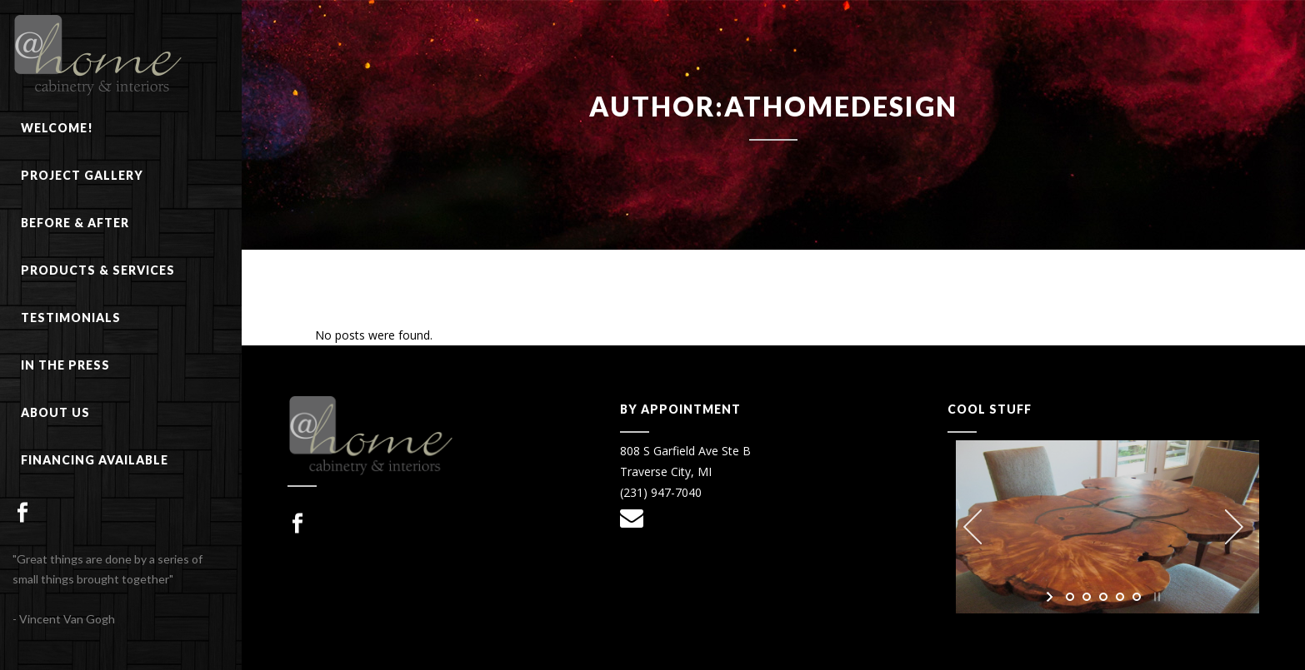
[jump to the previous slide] (972, 527)
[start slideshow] (1051, 596)
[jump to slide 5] (1136, 596)
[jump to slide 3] (1103, 596)
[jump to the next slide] (1234, 527)
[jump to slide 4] (1120, 596)
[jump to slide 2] (1086, 596)
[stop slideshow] (1155, 596)
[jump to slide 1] (1070, 596)
